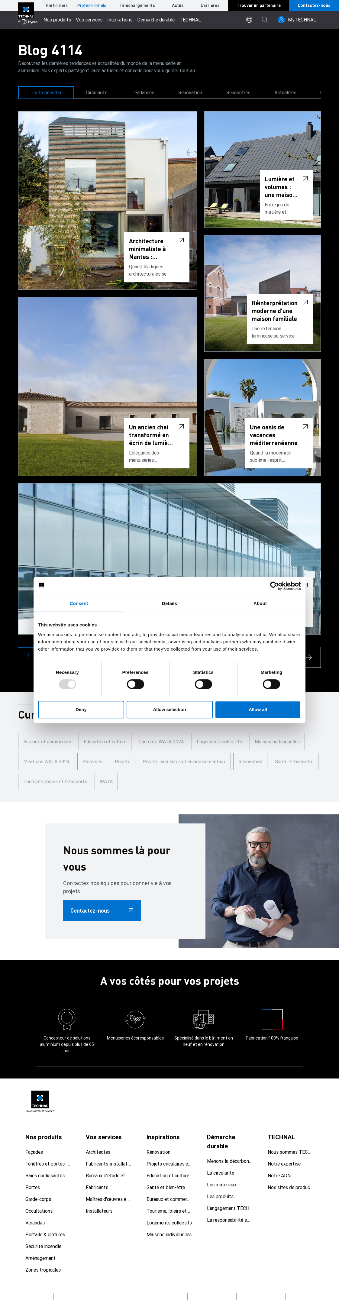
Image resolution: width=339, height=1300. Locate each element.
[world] (249, 19)
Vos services (89, 20)
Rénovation (190, 92)
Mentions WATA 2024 (46, 761)
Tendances (142, 92)
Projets (122, 761)
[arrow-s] (310, 657)
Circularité (96, 92)
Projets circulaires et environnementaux (184, 761)
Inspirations (119, 20)
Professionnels (91, 5)
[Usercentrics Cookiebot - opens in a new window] (274, 585)
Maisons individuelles (277, 742)
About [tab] (260, 603)
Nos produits (57, 20)
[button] (28, 655)
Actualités (285, 92)
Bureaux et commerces (47, 742)
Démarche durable (156, 20)
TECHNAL (190, 20)
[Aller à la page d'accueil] (27, 14)
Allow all (258, 709)
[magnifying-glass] (265, 19)
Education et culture (105, 742)
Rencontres (238, 92)
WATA (106, 781)
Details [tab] (169, 603)
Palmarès (92, 761)
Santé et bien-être (294, 761)
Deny (81, 709)
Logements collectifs (219, 742)
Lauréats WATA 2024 (161, 742)
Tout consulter (46, 92)
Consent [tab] (79, 603)
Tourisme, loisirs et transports (55, 781)
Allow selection (169, 709)
